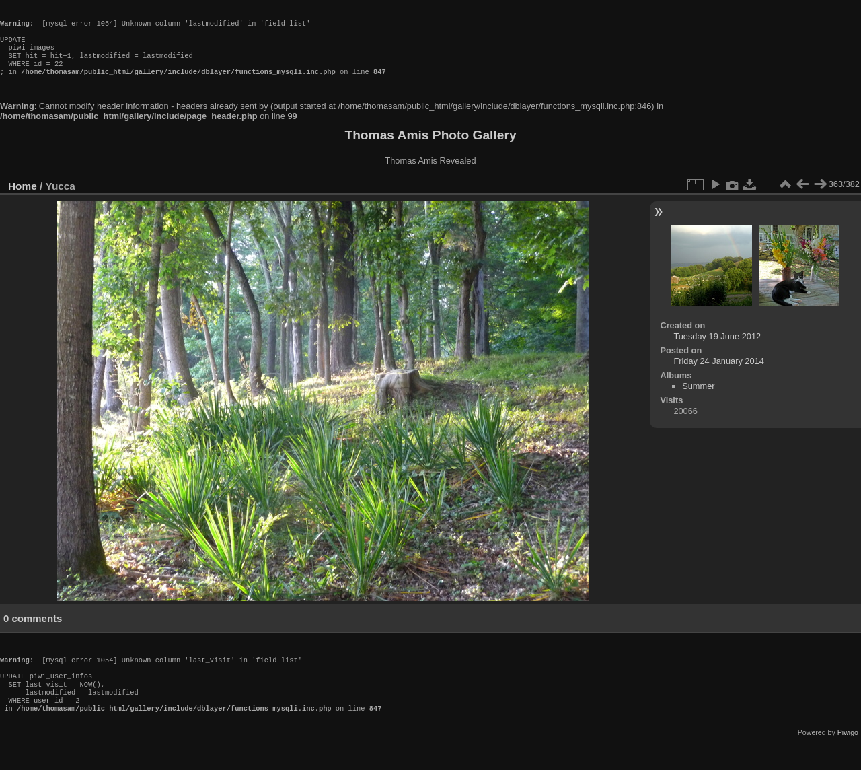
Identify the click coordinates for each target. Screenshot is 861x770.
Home (22, 199)
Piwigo (847, 759)
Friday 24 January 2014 (718, 375)
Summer (698, 399)
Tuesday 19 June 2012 (717, 350)
